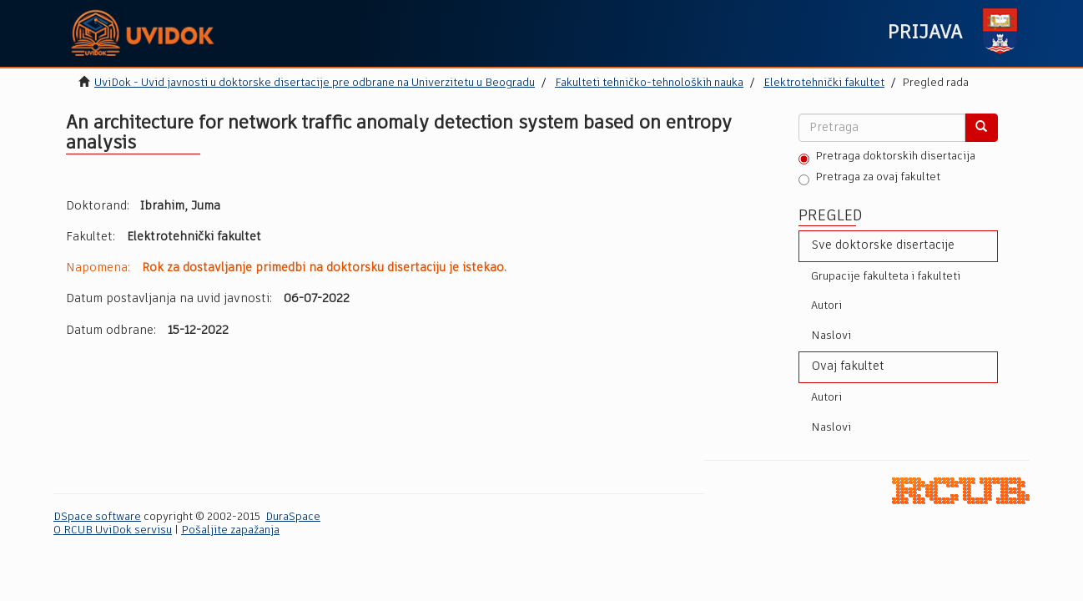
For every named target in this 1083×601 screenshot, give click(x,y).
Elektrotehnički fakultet (823, 83)
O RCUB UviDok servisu (112, 530)
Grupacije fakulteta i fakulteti (885, 276)
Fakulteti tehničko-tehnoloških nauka (649, 83)
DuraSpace (292, 517)
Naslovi (831, 336)
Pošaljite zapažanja (230, 530)
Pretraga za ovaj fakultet (869, 178)
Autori (826, 305)
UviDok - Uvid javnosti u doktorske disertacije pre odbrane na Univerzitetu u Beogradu (314, 83)
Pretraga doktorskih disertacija (886, 157)
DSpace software (97, 517)
